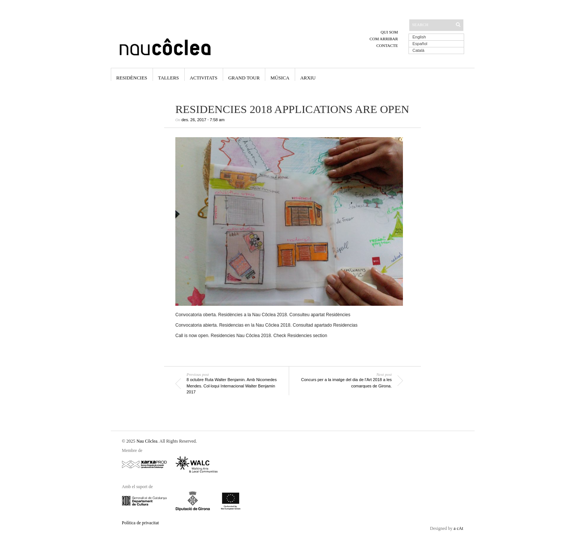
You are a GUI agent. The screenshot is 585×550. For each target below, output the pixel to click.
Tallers (168, 78)
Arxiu (308, 78)
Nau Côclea (147, 441)
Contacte (387, 45)
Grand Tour (244, 78)
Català (419, 50)
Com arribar (383, 39)
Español (420, 43)
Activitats (204, 78)
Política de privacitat (140, 522)
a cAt (458, 528)
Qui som (389, 32)
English (419, 37)
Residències (131, 78)
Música (280, 78)
